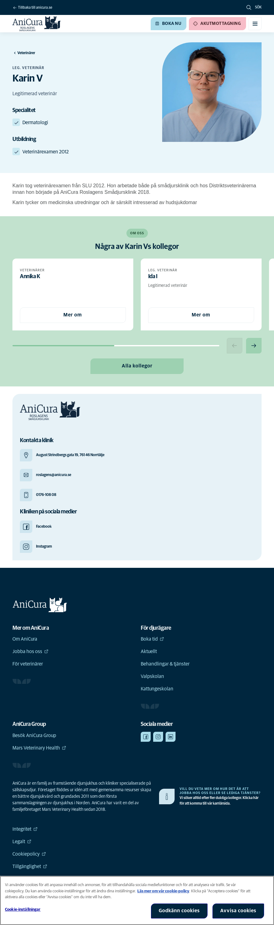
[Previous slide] (234, 345)
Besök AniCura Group (34, 735)
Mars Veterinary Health (39, 747)
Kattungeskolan (157, 688)
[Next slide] (254, 345)
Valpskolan (152, 676)
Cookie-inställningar (23, 910)
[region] (137, 900)
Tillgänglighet (29, 866)
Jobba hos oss (30, 651)
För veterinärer (27, 663)
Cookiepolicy (29, 854)
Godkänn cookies (179, 910)
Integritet (25, 829)
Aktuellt (149, 651)
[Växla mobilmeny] (255, 23)
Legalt (21, 841)
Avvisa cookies (238, 910)
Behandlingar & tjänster (165, 663)
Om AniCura (24, 639)
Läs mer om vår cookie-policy (163, 891)
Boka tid (152, 639)
